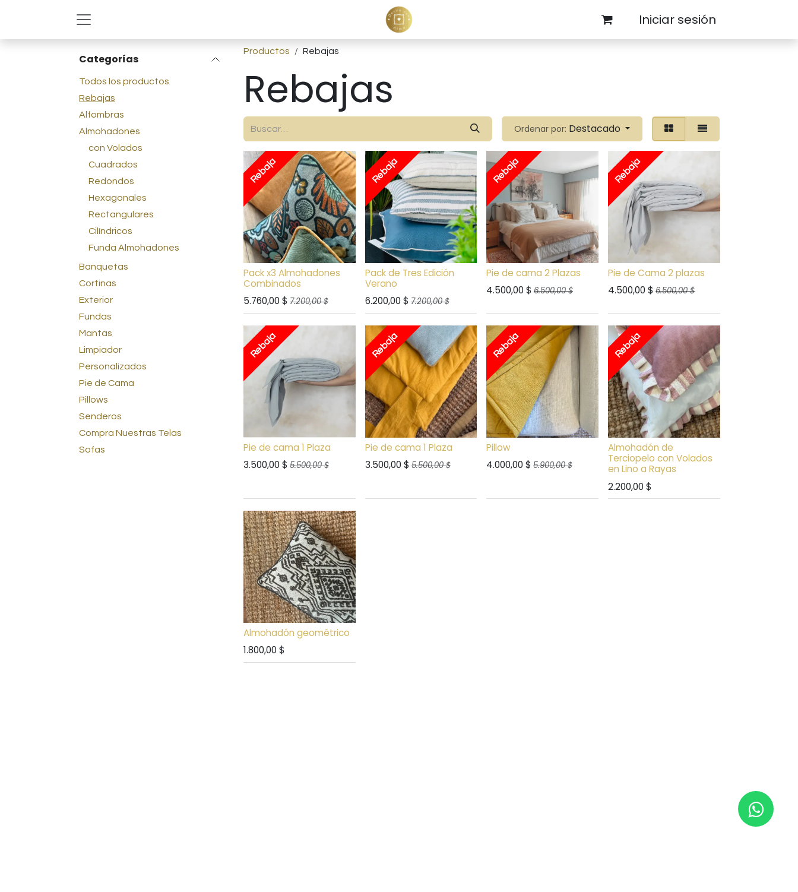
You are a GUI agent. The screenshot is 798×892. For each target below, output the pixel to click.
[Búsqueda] (475, 128)
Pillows (93, 399)
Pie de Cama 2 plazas (655, 273)
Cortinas (97, 283)
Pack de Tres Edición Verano (409, 278)
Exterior (96, 300)
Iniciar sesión (677, 19)
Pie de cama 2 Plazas (533, 273)
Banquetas (103, 266)
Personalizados (113, 366)
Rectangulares (121, 214)
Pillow (498, 447)
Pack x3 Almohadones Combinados (291, 278)
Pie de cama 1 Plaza (287, 447)
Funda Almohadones (133, 247)
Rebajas (97, 98)
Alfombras (101, 114)
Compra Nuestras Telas (130, 433)
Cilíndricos (110, 231)
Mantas (95, 333)
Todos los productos (124, 81)
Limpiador (100, 350)
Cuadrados (113, 164)
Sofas (92, 449)
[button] (572, 128)
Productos (266, 51)
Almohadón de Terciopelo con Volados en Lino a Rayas (659, 458)
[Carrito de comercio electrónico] (607, 19)
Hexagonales (117, 198)
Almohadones (109, 131)
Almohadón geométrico (296, 633)
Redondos (111, 181)
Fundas (95, 316)
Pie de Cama (106, 383)
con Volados (115, 148)
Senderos (100, 416)
